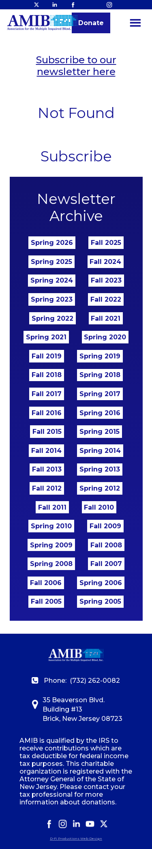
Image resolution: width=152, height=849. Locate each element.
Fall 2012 (47, 488)
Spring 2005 (100, 601)
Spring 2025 (51, 262)
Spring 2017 (99, 394)
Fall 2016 (47, 413)
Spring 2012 (99, 488)
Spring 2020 (105, 337)
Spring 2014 (100, 451)
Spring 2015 (99, 431)
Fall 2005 (46, 601)
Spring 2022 (52, 318)
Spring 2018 (99, 375)
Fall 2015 (47, 431)
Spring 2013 (99, 469)
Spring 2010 (51, 526)
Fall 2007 (106, 564)
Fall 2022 (105, 299)
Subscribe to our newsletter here (76, 65)
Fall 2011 (52, 507)
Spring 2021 (46, 337)
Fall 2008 (106, 545)
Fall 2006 (46, 583)
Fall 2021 (105, 318)
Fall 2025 (106, 243)
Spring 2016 (99, 413)
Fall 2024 (105, 262)
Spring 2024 (51, 280)
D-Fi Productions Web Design (76, 838)
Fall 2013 (47, 469)
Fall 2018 (47, 375)
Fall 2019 (47, 356)
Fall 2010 (99, 507)
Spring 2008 (51, 564)
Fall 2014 (46, 451)
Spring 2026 (52, 243)
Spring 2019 (99, 356)
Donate (91, 23)
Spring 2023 (52, 299)
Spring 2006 (100, 583)
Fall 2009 (105, 526)
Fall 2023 (106, 280)
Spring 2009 (51, 545)
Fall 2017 (47, 394)
